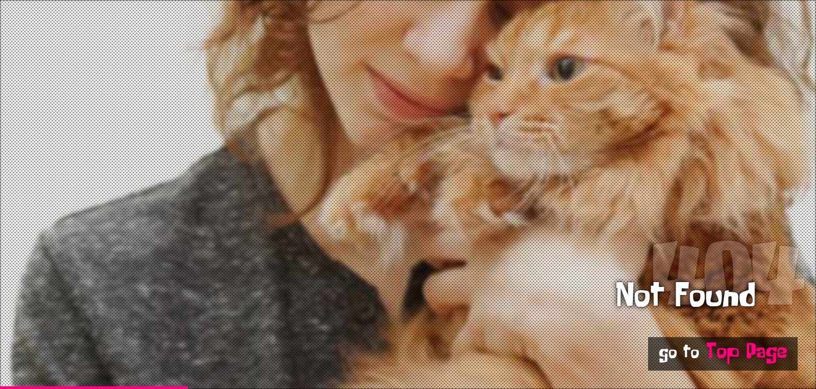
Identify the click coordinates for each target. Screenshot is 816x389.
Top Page (746, 353)
